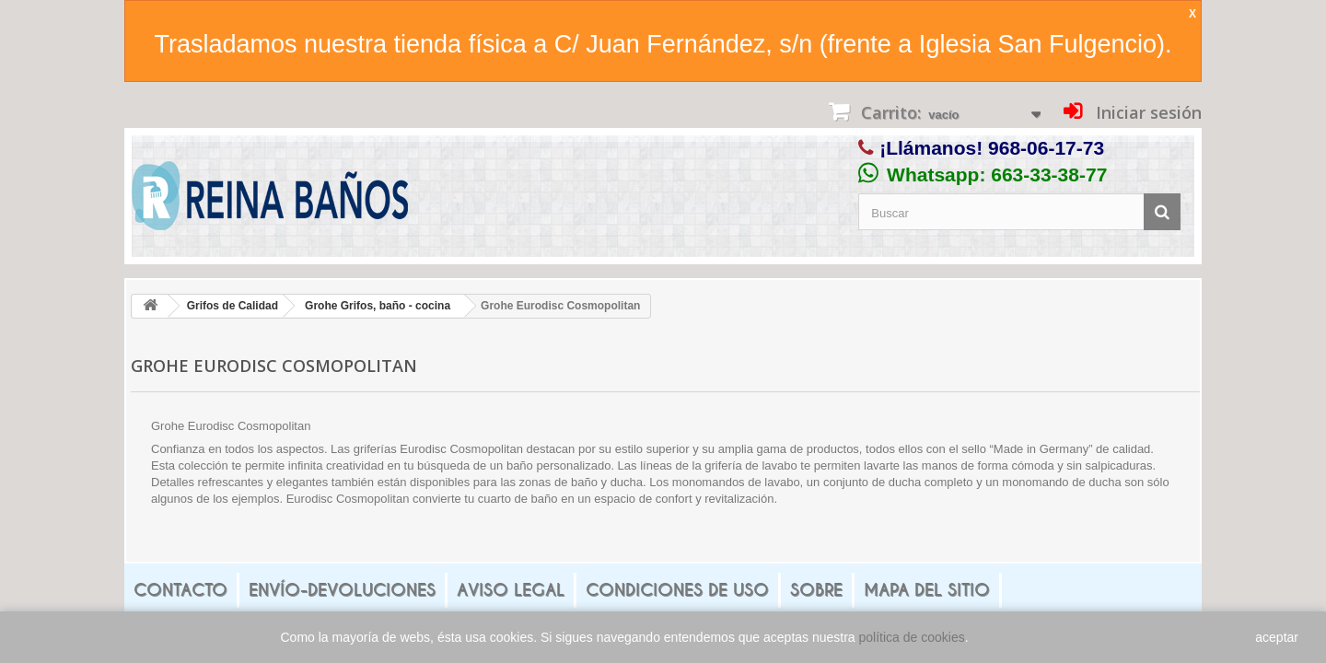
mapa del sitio (927, 589)
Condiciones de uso (677, 589)
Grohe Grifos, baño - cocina (377, 305)
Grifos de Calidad (232, 305)
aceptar (1276, 637)
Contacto (180, 589)
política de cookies (912, 637)
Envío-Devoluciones (342, 589)
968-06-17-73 (1046, 147)
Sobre (816, 589)
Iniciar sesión (1146, 112)
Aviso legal (510, 589)
